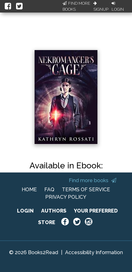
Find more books (92, 180)
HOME (29, 189)
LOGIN (25, 211)
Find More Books (76, 6)
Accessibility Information (94, 252)
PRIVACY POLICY (65, 197)
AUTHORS (53, 211)
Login (118, 6)
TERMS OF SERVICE (86, 189)
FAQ (49, 189)
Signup (100, 6)
